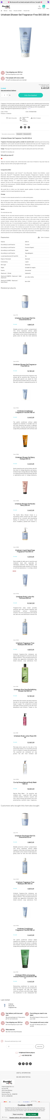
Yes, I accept (32, 1114)
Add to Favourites (12, 118)
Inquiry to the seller (25, 118)
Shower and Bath (18, 10)
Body (10, 10)
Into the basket (30, 95)
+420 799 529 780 (26, 1055)
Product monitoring (25, 120)
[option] (25, 43)
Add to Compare (37, 118)
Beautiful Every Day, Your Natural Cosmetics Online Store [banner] (6, 7)
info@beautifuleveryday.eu (27, 1052)
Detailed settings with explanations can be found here (25, 1117)
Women (5, 10)
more (29, 108)
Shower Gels (26, 10)
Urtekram (8, 113)
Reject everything (18, 1114)
